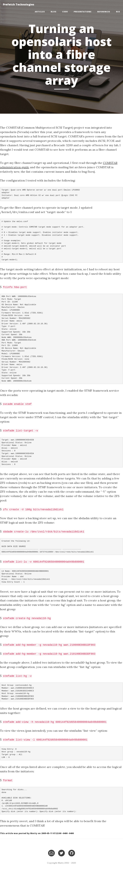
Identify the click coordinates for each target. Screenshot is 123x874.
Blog (53, 11)
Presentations (82, 11)
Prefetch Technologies (18, 4)
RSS (118, 11)
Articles (40, 11)
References (103, 11)
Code (65, 11)
